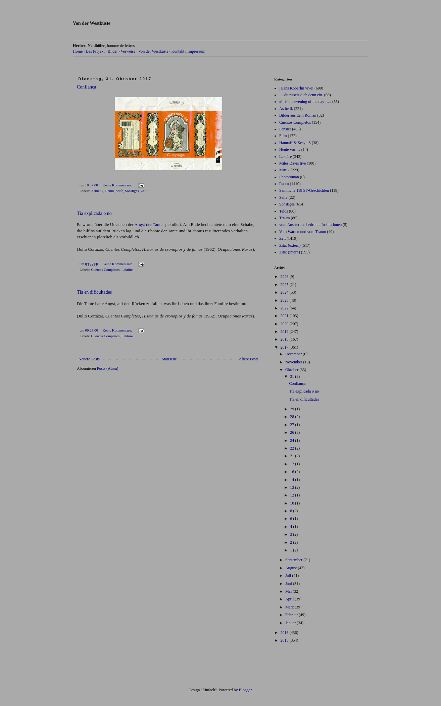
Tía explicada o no (94, 213)
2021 (285, 315)
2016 (285, 632)
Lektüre (127, 270)
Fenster (285, 129)
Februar (292, 614)
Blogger (245, 690)
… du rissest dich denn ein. (301, 95)
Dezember (294, 354)
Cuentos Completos (105, 270)
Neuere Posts (89, 359)
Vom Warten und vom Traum (302, 231)
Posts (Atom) (107, 368)
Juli (288, 575)
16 (292, 471)
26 (292, 432)
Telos (283, 211)
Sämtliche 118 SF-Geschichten (304, 190)
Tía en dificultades (94, 292)
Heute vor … (289, 149)
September (294, 559)
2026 (285, 276)
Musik (284, 170)
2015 (285, 640)
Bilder (113, 51)
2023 (285, 300)
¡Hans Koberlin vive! (296, 88)
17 (292, 464)
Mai (289, 591)
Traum (284, 218)
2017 (285, 347)
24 (292, 440)
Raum (109, 191)
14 (292, 479)
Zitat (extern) (290, 245)
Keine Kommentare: (117, 185)
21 (292, 456)
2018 (285, 339)
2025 (285, 284)
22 (292, 448)
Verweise (127, 51)
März (290, 607)
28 (292, 416)
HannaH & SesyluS (295, 142)
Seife (119, 191)
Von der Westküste (91, 23)
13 (292, 487)
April (290, 599)
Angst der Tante (148, 224)
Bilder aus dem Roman (297, 115)
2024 (285, 292)
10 (292, 503)
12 (292, 495)
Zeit (143, 191)
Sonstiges (132, 191)
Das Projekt (95, 51)
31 (292, 376)
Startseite (169, 359)
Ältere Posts (248, 359)
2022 (285, 308)
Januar (291, 623)
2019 (285, 331)
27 (292, 424)
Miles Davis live (292, 163)
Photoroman (289, 177)
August (291, 568)
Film (283, 135)
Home (78, 51)
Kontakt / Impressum (188, 51)
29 (292, 409)
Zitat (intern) (289, 252)
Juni (289, 583)
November (294, 362)
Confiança (86, 87)
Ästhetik (97, 191)
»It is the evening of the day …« (305, 101)
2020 (285, 323)
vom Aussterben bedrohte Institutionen (310, 224)
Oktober (292, 369)
